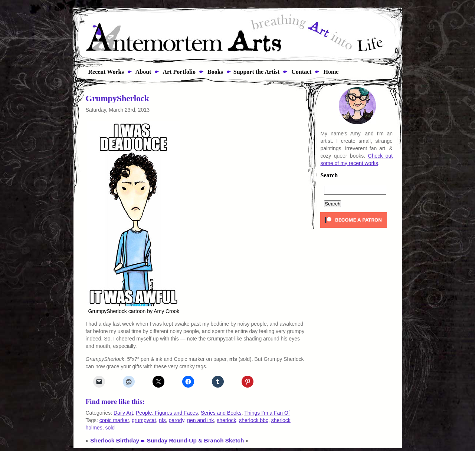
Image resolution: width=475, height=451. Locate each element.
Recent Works (104, 72)
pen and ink (200, 420)
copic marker (114, 420)
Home (330, 72)
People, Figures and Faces (167, 413)
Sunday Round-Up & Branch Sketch (195, 440)
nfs (162, 420)
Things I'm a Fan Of (267, 413)
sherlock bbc (253, 420)
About (142, 72)
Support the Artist (256, 72)
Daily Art (123, 413)
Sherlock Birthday (114, 440)
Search (329, 175)
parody (176, 420)
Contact (300, 72)
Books (214, 72)
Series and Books (221, 413)
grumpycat (144, 420)
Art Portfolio (178, 72)
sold (110, 428)
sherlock (226, 420)
